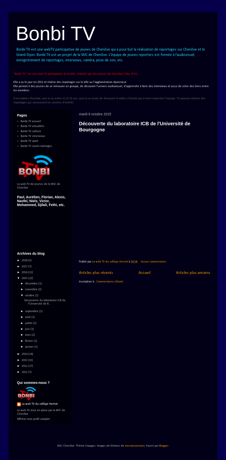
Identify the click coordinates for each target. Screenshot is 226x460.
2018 (25, 260)
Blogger (163, 445)
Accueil (144, 273)
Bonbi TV (56, 33)
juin (28, 329)
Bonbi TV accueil (31, 121)
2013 (25, 360)
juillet (29, 323)
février (29, 341)
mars (28, 335)
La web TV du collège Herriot (40, 404)
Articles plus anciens (193, 273)
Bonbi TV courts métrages (36, 146)
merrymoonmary (135, 445)
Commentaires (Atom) (109, 281)
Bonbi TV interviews (33, 136)
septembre (32, 311)
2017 (25, 266)
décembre (31, 283)
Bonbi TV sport (29, 141)
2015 (25, 278)
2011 (25, 372)
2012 (25, 366)
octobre (30, 295)
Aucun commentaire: (154, 261)
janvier (29, 346)
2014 (25, 354)
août (28, 317)
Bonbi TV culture (31, 131)
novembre (31, 289)
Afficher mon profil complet (33, 419)
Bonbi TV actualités (32, 126)
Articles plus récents (96, 273)
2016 (25, 272)
